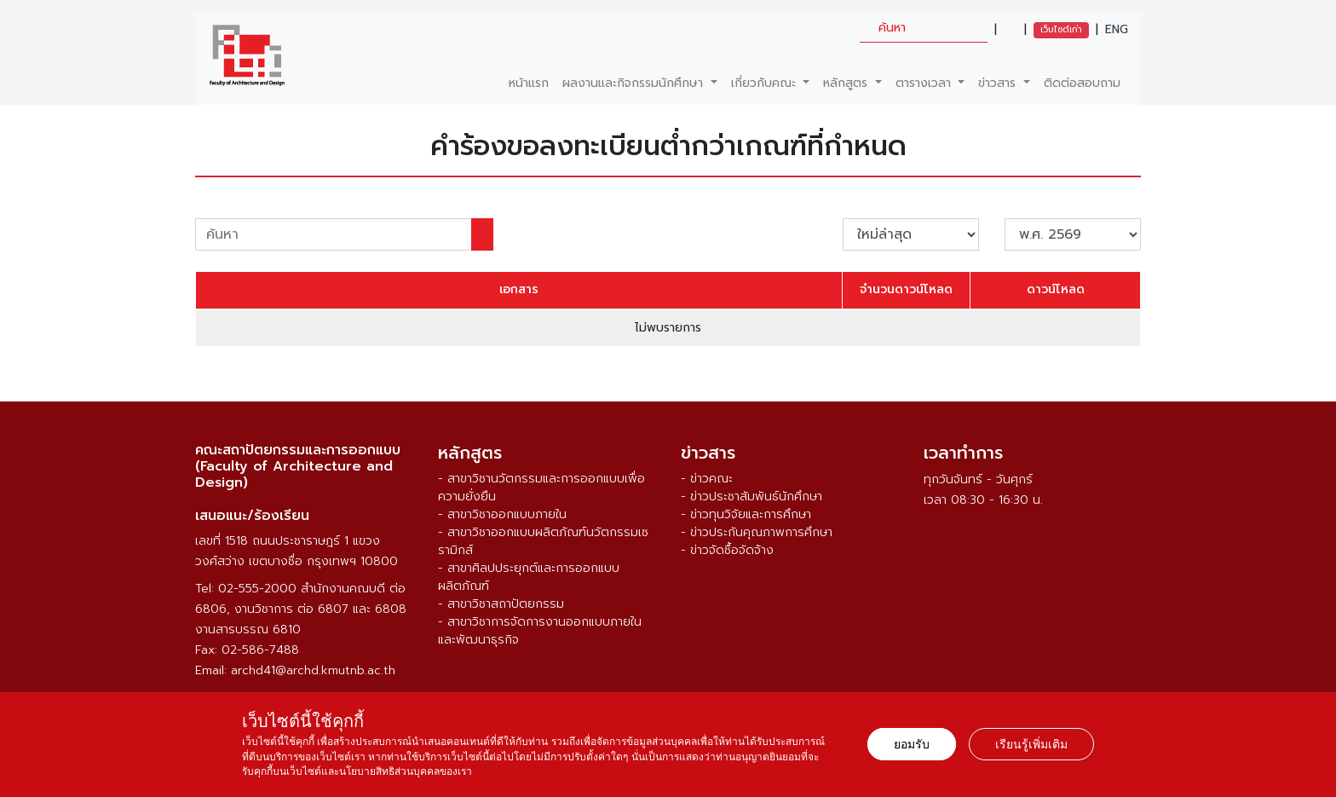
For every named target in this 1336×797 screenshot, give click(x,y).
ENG (1116, 30)
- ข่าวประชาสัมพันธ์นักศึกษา (751, 496)
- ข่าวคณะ (707, 479)
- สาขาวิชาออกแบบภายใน (502, 514)
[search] (924, 28)
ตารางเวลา (925, 83)
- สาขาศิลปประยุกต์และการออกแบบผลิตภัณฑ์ (528, 577)
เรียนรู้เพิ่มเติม (1031, 744)
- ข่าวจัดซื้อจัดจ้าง (727, 550)
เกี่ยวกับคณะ (765, 83)
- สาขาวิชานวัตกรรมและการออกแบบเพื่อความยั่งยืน (541, 487)
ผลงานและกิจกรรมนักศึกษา (634, 83)
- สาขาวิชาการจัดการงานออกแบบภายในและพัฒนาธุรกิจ (540, 631)
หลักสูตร (847, 83)
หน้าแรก (529, 83)
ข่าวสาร (999, 83)
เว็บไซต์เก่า (1061, 29)
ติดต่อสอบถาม (1082, 83)
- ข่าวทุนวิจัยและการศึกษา (746, 514)
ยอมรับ (912, 744)
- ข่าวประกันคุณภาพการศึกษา (756, 532)
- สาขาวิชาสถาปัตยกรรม (501, 604)
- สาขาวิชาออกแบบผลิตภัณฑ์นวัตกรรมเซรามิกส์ (543, 541)
